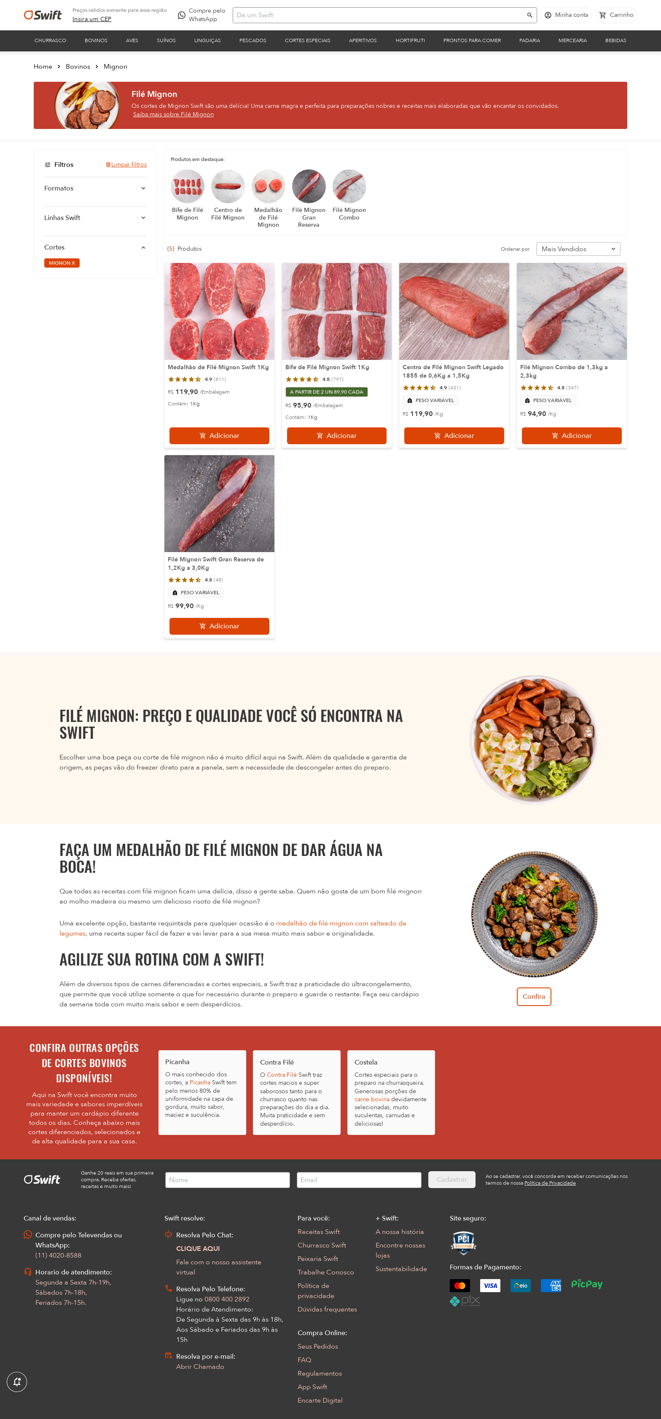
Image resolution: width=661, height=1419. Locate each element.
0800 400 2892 (227, 1299)
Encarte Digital (320, 1400)
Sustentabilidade (401, 1269)
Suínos (166, 40)
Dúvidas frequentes (327, 1309)
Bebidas (615, 40)
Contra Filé (282, 1075)
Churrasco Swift (322, 1245)
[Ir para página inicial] (43, 15)
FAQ (304, 1360)
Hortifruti (410, 40)
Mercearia (573, 40)
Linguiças (207, 40)
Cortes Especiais (307, 40)
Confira (534, 996)
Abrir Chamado (200, 1366)
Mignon (115, 66)
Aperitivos (363, 40)
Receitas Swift (319, 1232)
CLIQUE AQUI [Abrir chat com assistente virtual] (198, 1248)
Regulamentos (320, 1373)
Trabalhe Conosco (326, 1272)
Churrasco (50, 40)
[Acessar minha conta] (566, 15)
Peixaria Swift (318, 1258)
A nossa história (400, 1232)
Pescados (252, 40)
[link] (92, 19)
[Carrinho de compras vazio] (616, 15)
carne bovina (372, 1099)
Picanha (200, 1082)
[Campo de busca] (379, 15)
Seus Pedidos (318, 1346)
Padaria (529, 40)
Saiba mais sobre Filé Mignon (173, 114)
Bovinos (96, 40)
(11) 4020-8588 (58, 1255)
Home (43, 66)
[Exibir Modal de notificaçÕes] (16, 1382)
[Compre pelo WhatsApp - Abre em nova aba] (203, 15)
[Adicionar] (219, 435)
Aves (132, 40)
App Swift (312, 1387)
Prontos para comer (472, 40)
